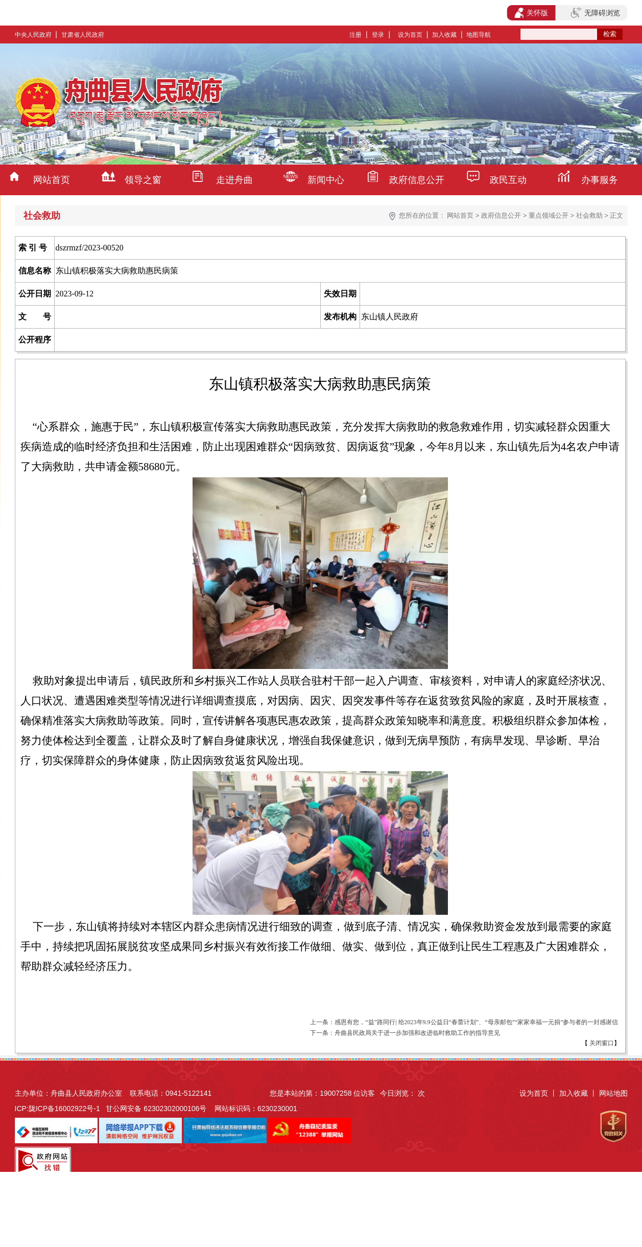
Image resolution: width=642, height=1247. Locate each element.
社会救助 (589, 215)
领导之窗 (143, 180)
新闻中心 (325, 180)
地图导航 (478, 34)
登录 (378, 34)
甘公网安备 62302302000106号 (156, 1108)
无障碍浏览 (595, 13)
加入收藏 (444, 34)
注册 (355, 34)
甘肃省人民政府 (82, 34)
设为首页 (410, 34)
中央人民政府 (33, 34)
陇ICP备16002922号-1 (64, 1108)
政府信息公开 (416, 180)
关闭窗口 (601, 1043)
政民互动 (508, 180)
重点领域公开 (548, 215)
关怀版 (531, 13)
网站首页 (51, 180)
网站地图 (613, 1093)
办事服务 (599, 180)
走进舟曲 (234, 180)
